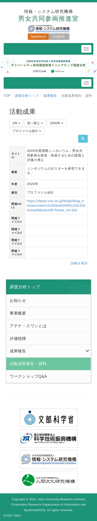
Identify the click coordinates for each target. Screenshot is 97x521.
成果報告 (50, 95)
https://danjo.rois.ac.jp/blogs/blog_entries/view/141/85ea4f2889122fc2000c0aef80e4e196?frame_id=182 (56, 205)
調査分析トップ (27, 95)
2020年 (56, 123)
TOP (7, 95)
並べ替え (35, 123)
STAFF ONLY (12, 515)
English (59, 36)
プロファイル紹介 (26, 131)
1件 (16, 123)
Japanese (38, 36)
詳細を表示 (79, 263)
